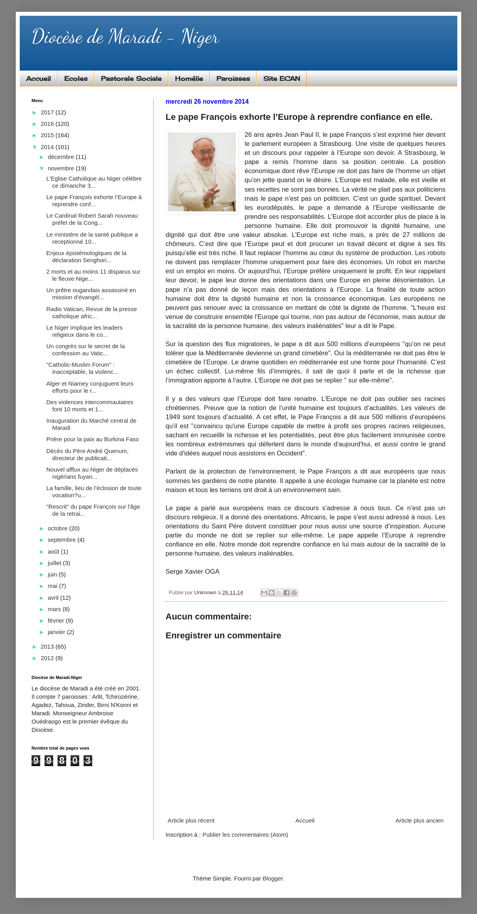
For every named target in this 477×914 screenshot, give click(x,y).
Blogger (273, 878)
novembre (62, 168)
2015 (48, 135)
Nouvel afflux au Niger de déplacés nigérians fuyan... (92, 473)
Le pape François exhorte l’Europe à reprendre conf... (94, 200)
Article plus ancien (419, 820)
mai (53, 585)
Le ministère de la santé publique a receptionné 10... (92, 238)
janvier (57, 632)
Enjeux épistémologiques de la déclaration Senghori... (87, 256)
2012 (48, 658)
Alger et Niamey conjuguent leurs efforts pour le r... (90, 387)
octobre (58, 528)
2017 (48, 112)
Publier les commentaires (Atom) (245, 834)
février (57, 620)
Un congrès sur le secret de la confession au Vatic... (86, 349)
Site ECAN (281, 78)
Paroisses (233, 78)
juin (53, 574)
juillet (55, 563)
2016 (48, 123)
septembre (62, 539)
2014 (48, 147)
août (54, 551)
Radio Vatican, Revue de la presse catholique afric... (92, 312)
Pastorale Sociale (131, 78)
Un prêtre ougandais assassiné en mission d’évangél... (91, 293)
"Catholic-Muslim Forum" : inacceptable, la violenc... (83, 368)
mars (55, 609)
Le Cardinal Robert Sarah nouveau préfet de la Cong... (92, 219)
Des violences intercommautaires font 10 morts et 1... (90, 405)
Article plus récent (191, 820)
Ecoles (76, 78)
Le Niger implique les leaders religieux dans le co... (85, 331)
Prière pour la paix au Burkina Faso (93, 439)
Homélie (189, 78)
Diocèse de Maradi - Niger (125, 36)
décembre (62, 156)
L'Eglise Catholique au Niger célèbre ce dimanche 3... (94, 182)
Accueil (38, 78)
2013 (48, 646)
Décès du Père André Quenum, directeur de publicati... (88, 454)
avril (54, 597)
